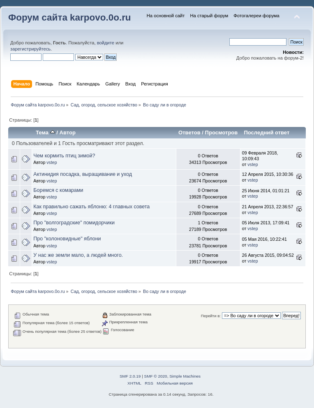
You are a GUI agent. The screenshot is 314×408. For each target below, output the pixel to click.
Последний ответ (266, 132)
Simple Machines (185, 376)
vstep (51, 162)
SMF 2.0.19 (130, 376)
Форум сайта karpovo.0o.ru (69, 17)
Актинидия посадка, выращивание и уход (82, 174)
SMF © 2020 (155, 376)
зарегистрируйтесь (30, 48)
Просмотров (221, 132)
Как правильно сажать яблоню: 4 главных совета (91, 207)
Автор (68, 132)
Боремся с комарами (58, 190)
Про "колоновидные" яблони (67, 239)
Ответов (189, 132)
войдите (105, 42)
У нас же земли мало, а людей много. (78, 255)
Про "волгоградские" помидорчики (74, 223)
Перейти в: (211, 315)
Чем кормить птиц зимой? (64, 156)
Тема (45, 132)
